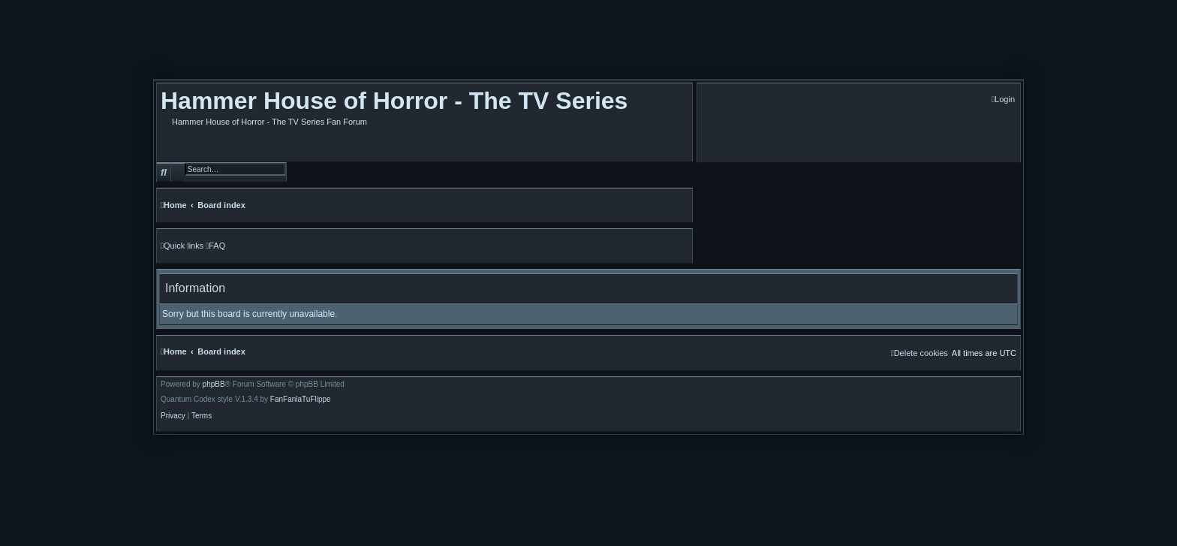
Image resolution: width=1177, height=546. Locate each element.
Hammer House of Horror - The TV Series (394, 100)
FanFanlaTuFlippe (300, 399)
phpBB (214, 384)
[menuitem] (1003, 99)
